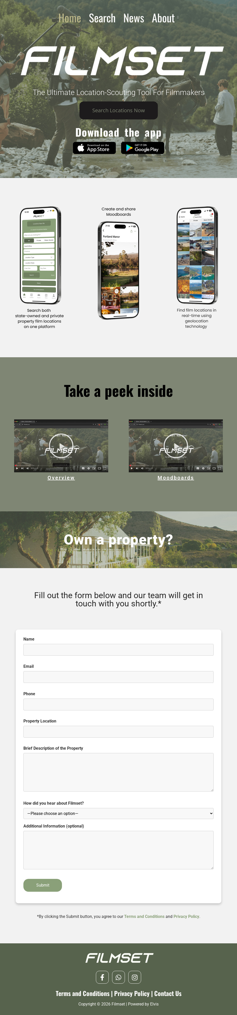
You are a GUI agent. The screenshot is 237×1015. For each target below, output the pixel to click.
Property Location (118, 726)
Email (118, 671)
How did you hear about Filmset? (118, 810)
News (133, 17)
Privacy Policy (186, 916)
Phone (118, 699)
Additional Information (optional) (118, 849)
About (165, 17)
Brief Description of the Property (118, 771)
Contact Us (167, 993)
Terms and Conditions (144, 916)
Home (69, 17)
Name (118, 644)
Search (102, 17)
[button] (165, 17)
